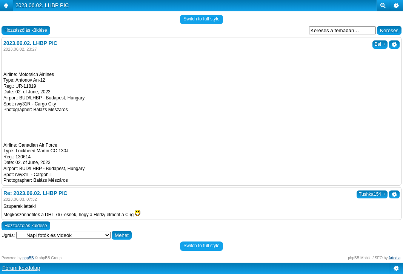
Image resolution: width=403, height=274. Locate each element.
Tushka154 (372, 194)
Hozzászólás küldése (26, 30)
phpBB (28, 258)
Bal (380, 44)
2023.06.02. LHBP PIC (42, 5)
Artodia (395, 258)
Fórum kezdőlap (21, 268)
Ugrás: (8, 235)
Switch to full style (201, 19)
